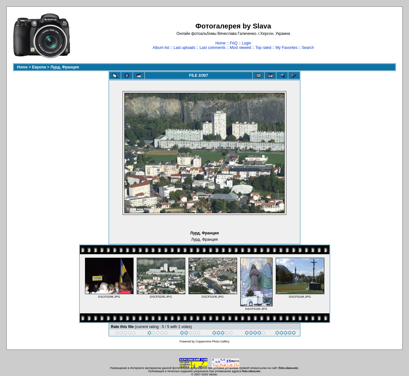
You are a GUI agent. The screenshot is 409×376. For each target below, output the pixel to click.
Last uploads (184, 47)
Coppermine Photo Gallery (212, 341)
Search (308, 47)
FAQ (233, 43)
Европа (39, 67)
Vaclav (213, 374)
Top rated (263, 47)
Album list (161, 47)
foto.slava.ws (288, 368)
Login (246, 43)
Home (220, 43)
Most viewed (240, 47)
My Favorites (286, 47)
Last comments (212, 47)
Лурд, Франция (64, 67)
